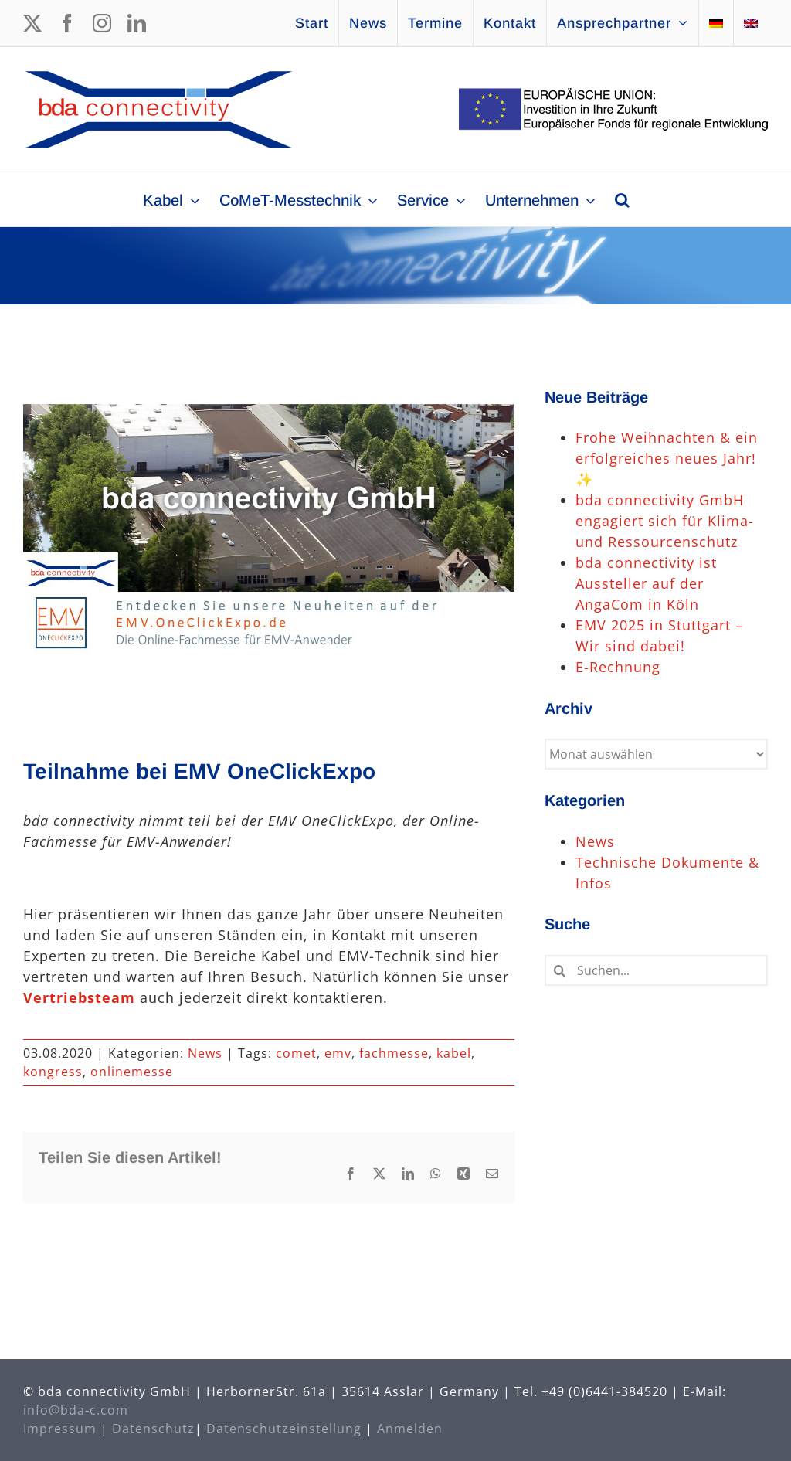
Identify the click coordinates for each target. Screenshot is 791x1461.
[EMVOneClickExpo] (268, 550)
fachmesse (394, 1053)
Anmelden (410, 1428)
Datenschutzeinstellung (284, 1428)
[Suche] (560, 970)
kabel (453, 1053)
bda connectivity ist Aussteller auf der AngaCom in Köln (646, 583)
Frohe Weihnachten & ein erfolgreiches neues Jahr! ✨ (666, 458)
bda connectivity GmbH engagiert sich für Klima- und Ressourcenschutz (664, 521)
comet (296, 1053)
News (205, 1053)
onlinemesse (131, 1071)
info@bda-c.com (75, 1410)
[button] (622, 199)
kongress (53, 1071)
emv (337, 1053)
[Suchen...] (656, 970)
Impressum (60, 1428)
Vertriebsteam (79, 997)
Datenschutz (153, 1428)
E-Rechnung (617, 666)
